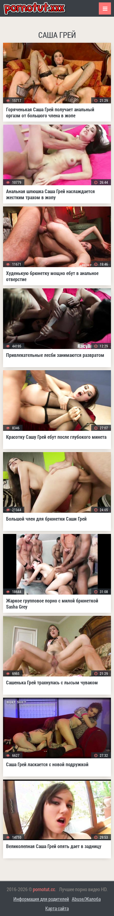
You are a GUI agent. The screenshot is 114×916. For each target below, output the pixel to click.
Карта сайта (57, 908)
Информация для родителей (41, 899)
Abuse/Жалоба (86, 899)
